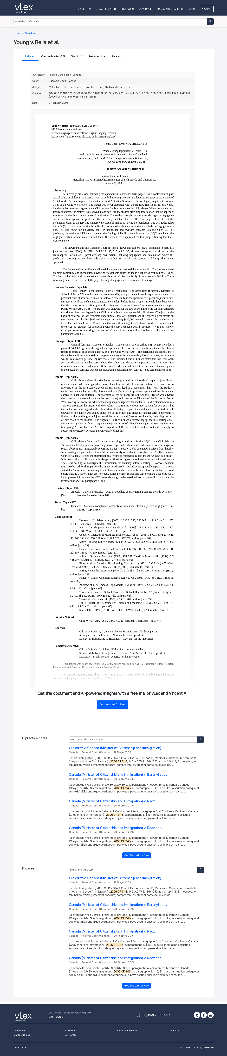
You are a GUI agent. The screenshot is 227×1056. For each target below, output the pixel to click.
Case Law (70, 1030)
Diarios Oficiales (22, 1035)
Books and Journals (127, 1030)
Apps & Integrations (170, 9)
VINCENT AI (84, 9)
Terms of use (20, 1047)
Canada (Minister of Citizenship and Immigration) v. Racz (112, 801)
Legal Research (106, 9)
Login (191, 9)
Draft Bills (174, 1030)
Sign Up (206, 8)
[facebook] (204, 1015)
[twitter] (197, 1015)
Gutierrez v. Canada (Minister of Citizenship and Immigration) (115, 748)
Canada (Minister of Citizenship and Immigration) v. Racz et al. (116, 828)
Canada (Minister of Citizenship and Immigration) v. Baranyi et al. (118, 775)
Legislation (19, 1030)
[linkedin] (210, 1015)
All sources (70, 1035)
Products (127, 9)
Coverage (145, 9)
